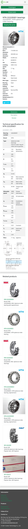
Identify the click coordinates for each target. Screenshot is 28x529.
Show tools (12, 12)
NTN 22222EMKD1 (9, 387)
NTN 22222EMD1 (9, 328)
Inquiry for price (9, 25)
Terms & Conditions (6, 500)
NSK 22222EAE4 (8, 357)
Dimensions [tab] (14, 112)
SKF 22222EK (7, 445)
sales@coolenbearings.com (10, 523)
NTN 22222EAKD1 (9, 416)
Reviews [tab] (14, 118)
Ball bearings (4, 506)
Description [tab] (14, 115)
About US (3, 495)
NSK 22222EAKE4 (9, 299)
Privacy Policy (4, 499)
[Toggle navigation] (25, 2)
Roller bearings (5, 508)
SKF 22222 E (7, 474)
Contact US (4, 497)
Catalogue (12, 7)
